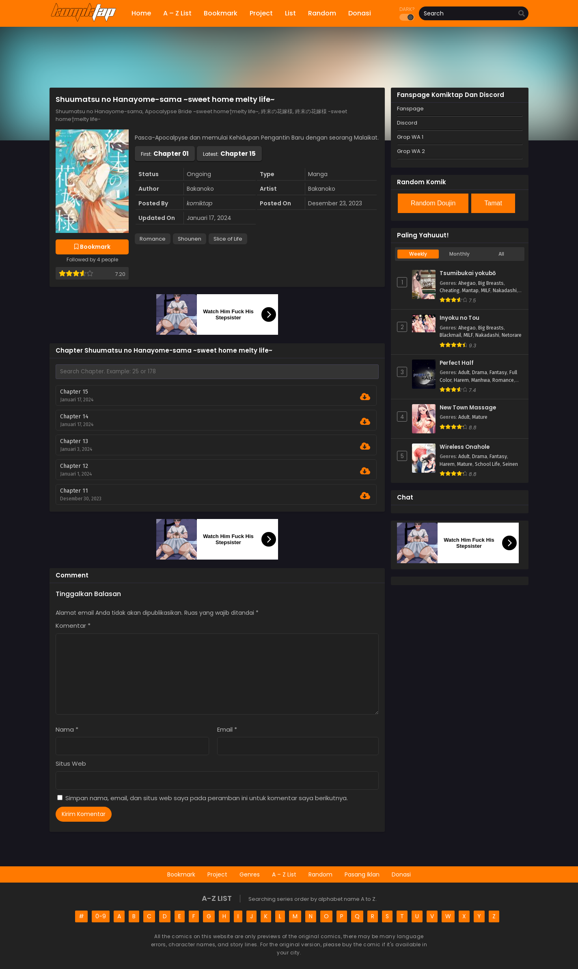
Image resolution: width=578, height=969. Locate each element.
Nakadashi (505, 290)
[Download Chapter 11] (365, 496)
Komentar (73, 625)
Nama (67, 729)
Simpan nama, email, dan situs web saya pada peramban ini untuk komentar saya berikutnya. (206, 798)
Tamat (493, 203)
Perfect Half (457, 363)
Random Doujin (433, 203)
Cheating (449, 290)
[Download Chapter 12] (365, 471)
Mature (479, 417)
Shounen (189, 239)
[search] (521, 13)
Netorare (512, 335)
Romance (153, 239)
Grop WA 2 (411, 151)
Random (320, 874)
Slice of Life (228, 239)
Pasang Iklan (362, 874)
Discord (407, 123)
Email (227, 729)
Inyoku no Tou (459, 318)
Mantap (470, 290)
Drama (479, 372)
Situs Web (71, 763)
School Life (487, 464)
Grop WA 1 (410, 137)
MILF (485, 290)
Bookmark (181, 874)
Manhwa (480, 380)
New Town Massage (468, 407)
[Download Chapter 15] (365, 397)
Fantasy (498, 372)
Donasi (401, 874)
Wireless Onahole (465, 447)
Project (217, 874)
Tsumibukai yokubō (468, 273)
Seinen (510, 464)
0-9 (100, 916)
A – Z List (284, 874)
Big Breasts (491, 283)
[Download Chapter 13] (365, 446)
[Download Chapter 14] (365, 421)
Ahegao (467, 283)
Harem (461, 380)
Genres (249, 874)
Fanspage (410, 108)
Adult (464, 372)
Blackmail (450, 335)
